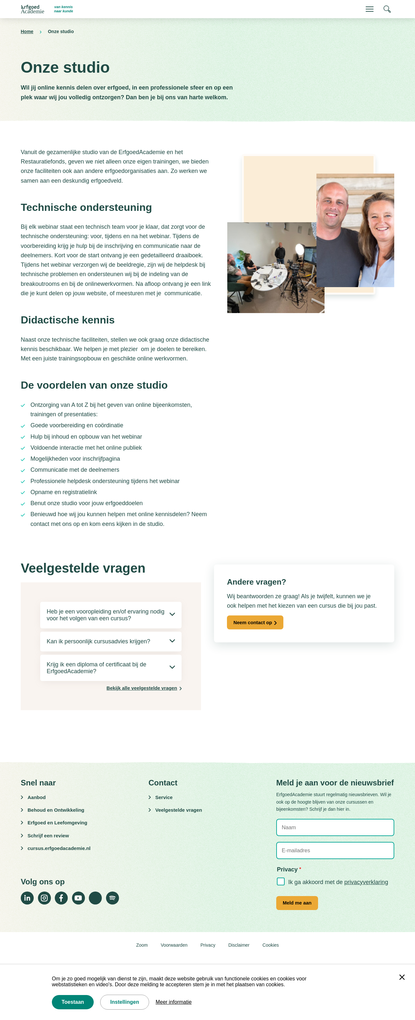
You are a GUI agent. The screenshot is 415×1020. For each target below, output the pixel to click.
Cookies (271, 951)
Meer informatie (174, 1002)
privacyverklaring (366, 885)
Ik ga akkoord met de (338, 885)
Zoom (142, 951)
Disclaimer (238, 951)
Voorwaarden (174, 951)
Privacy (207, 951)
